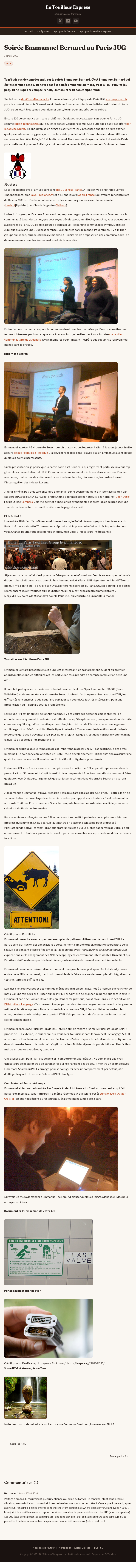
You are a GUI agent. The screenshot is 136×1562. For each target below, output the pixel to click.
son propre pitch (116, 99)
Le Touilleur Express (68, 7)
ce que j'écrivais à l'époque (31, 453)
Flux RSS (98, 1548)
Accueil (29, 31)
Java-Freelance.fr (42, 195)
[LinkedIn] (68, 21)
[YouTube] (76, 21)
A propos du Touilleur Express (95, 31)
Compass (27, 502)
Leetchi (10, 205)
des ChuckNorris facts (35, 99)
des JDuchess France (69, 190)
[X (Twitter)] (60, 21)
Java (8, 63)
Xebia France (86, 195)
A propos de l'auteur (64, 31)
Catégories (43, 31)
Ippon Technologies (27, 124)
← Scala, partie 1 (16, 1444)
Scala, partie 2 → (119, 1456)
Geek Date (122, 497)
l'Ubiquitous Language (18, 1004)
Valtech (61, 205)
